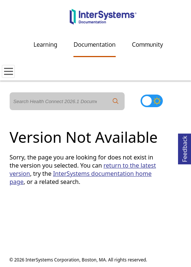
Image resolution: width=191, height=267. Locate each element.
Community (147, 44)
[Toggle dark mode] (152, 101)
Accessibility (116, 214)
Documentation (94, 44)
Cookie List (100, 220)
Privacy (35, 214)
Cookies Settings (62, 220)
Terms (54, 214)
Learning (45, 44)
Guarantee (82, 214)
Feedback (185, 148)
